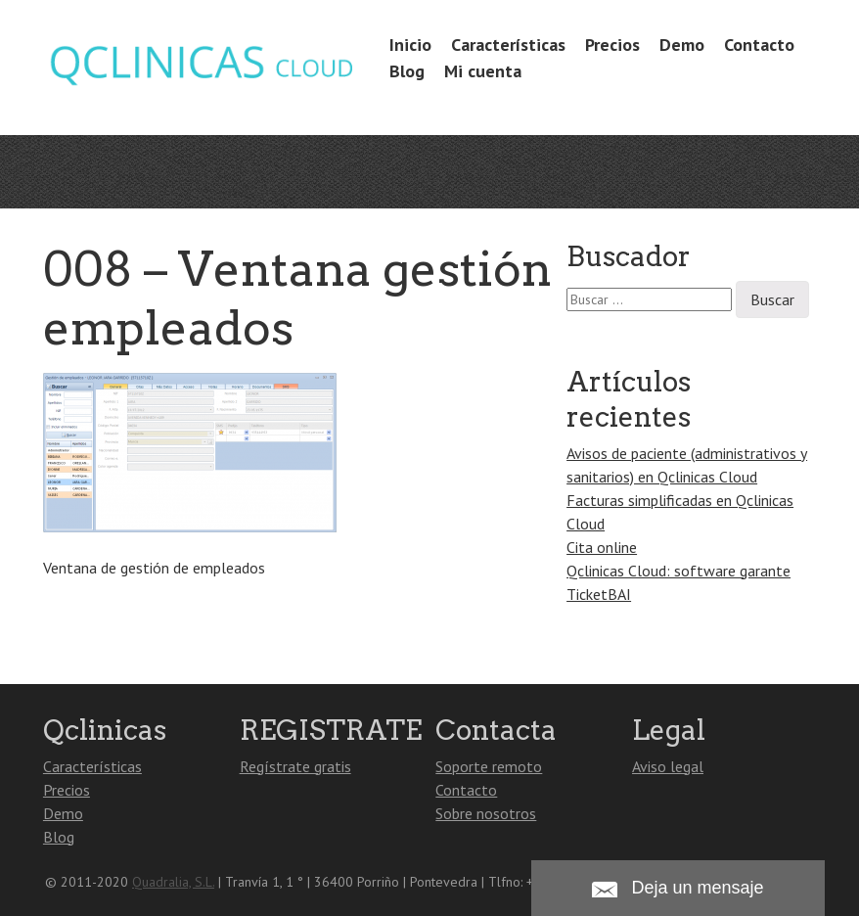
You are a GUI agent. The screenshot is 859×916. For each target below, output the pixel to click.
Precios (612, 44)
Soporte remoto (488, 766)
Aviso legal (667, 766)
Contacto (759, 44)
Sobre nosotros (485, 813)
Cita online (601, 547)
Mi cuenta (482, 71)
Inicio (410, 44)
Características (508, 44)
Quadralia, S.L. (173, 882)
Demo (681, 44)
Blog (407, 71)
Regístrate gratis (295, 766)
